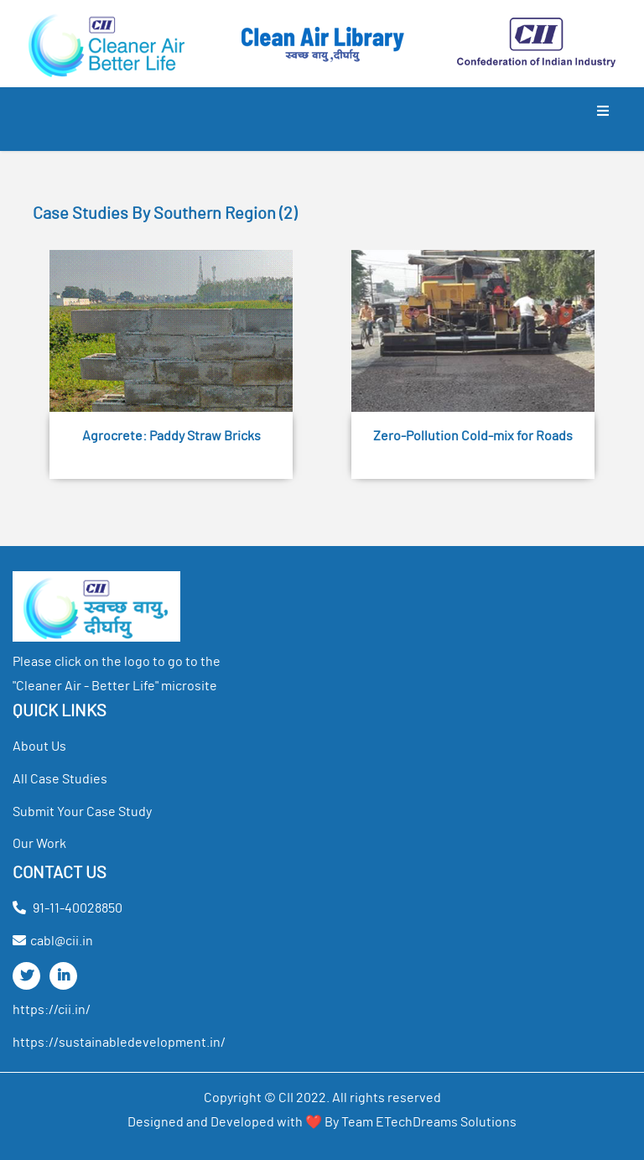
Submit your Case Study (82, 812)
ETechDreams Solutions (446, 1122)
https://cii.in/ (52, 1010)
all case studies (60, 779)
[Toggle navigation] (603, 119)
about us (39, 746)
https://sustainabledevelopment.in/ (119, 1042)
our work (39, 843)
